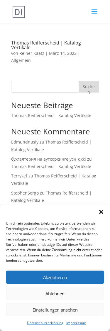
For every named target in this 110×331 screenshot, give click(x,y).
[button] (101, 212)
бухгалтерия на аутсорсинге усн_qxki (48, 159)
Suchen (89, 88)
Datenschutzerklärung (45, 322)
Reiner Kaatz (31, 53)
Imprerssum (76, 322)
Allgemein (21, 60)
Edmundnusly (24, 142)
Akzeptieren (55, 277)
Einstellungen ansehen (55, 310)
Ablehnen (55, 294)
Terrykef (19, 176)
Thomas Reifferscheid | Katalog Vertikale (46, 45)
